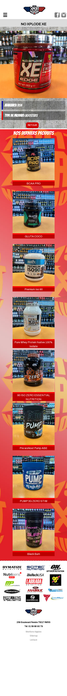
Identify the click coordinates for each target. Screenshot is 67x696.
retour (32, 125)
